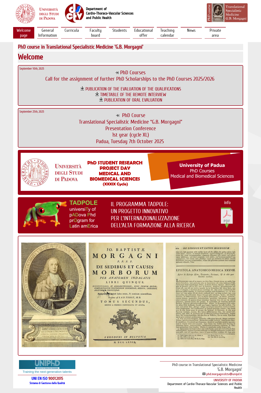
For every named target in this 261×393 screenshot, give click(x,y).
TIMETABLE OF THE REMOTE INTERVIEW (133, 94)
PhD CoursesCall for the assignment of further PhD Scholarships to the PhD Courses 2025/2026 (130, 75)
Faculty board (96, 33)
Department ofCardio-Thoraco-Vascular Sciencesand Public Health (109, 13)
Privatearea (215, 33)
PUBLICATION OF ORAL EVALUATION (133, 100)
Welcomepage (24, 33)
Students (119, 33)
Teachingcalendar (167, 33)
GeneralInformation (47, 33)
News (191, 33)
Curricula (72, 33)
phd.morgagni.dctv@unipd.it (222, 374)
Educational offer (143, 33)
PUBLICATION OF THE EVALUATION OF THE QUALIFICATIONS (133, 88)
